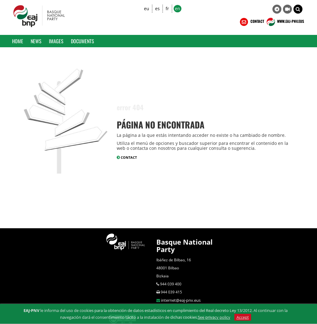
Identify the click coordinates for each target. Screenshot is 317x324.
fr (167, 8)
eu (146, 8)
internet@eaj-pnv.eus (181, 300)
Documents (82, 41)
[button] (297, 9)
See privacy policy (214, 317)
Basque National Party (184, 245)
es (157, 8)
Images (56, 41)
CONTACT (251, 22)
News (36, 41)
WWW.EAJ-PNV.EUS (284, 22)
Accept (243, 317)
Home (17, 41)
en (177, 8)
